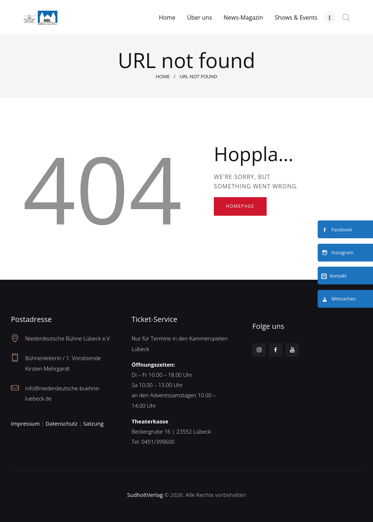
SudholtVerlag (145, 494)
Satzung (93, 423)
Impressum (25, 423)
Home (163, 76)
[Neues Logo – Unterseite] (40, 14)
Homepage (240, 206)
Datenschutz (61, 423)
